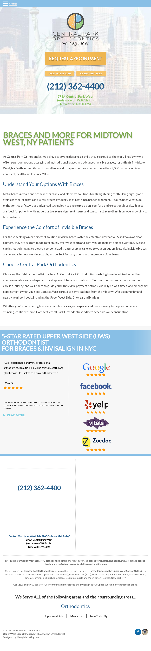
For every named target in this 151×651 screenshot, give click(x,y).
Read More (16, 415)
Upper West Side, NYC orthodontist (40, 560)
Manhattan (76, 616)
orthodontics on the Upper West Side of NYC (114, 570)
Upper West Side (53, 616)
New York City (98, 616)
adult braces (100, 564)
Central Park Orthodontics (38, 570)
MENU (13, 4)
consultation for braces (62, 584)
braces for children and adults (104, 560)
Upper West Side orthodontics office (117, 584)
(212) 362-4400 (75, 86)
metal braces (138, 560)
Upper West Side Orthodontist (19, 633)
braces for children (79, 564)
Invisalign (63, 564)
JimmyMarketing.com (28, 637)
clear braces (50, 564)
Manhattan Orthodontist (51, 633)
